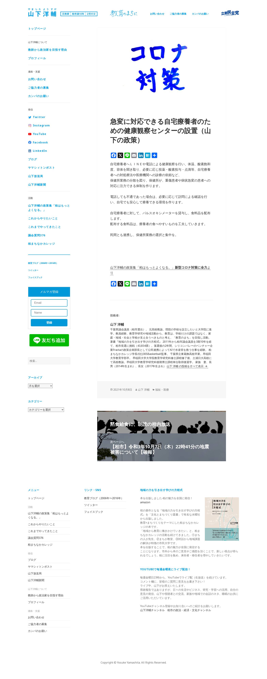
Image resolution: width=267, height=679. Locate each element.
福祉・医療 (162, 389)
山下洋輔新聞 (37, 185)
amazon (145, 502)
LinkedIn (40, 151)
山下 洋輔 (144, 389)
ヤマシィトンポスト (41, 168)
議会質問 (36, 236)
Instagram (41, 126)
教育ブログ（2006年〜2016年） (43, 263)
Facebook (40, 143)
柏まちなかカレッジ (41, 244)
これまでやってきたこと (44, 227)
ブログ (32, 159)
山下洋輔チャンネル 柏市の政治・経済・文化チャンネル (175, 610)
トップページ (37, 29)
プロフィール (37, 58)
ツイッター (33, 270)
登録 (49, 323)
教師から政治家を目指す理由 (47, 50)
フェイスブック (35, 277)
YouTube (39, 134)
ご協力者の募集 (178, 13)
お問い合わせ (157, 13)
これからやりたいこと (43, 218)
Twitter (39, 117)
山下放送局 (35, 176)
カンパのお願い (200, 13)
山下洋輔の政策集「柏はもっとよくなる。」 (49, 208)
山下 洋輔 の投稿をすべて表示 (185, 366)
